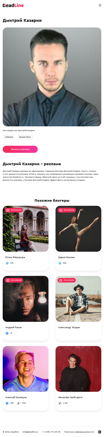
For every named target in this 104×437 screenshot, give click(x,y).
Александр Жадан (69, 327)
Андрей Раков (13, 327)
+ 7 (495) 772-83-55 (51, 432)
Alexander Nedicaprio (70, 397)
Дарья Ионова (66, 257)
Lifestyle (9, 137)
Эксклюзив (16, 210)
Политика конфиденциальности (79, 432)
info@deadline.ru (30, 432)
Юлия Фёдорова (15, 257)
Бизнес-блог (25, 137)
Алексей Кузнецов (16, 397)
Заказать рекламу (20, 149)
